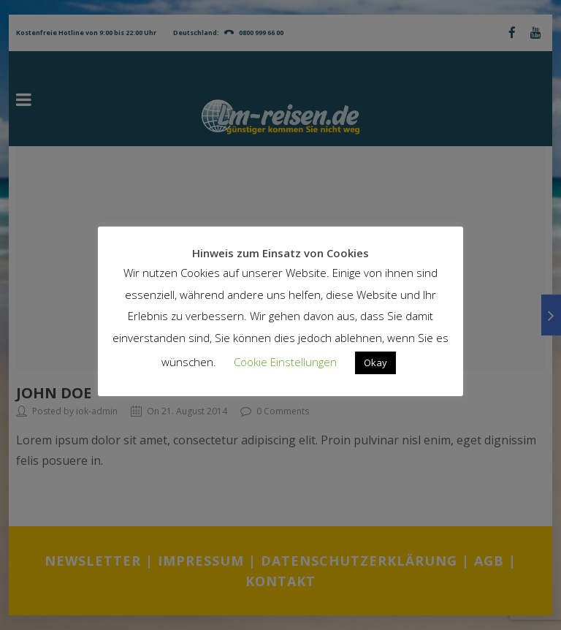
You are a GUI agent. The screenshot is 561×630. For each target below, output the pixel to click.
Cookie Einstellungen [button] (285, 361)
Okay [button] (375, 362)
